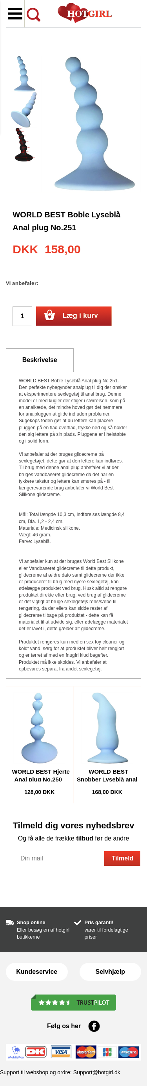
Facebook (94, 1026)
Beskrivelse (39, 360)
